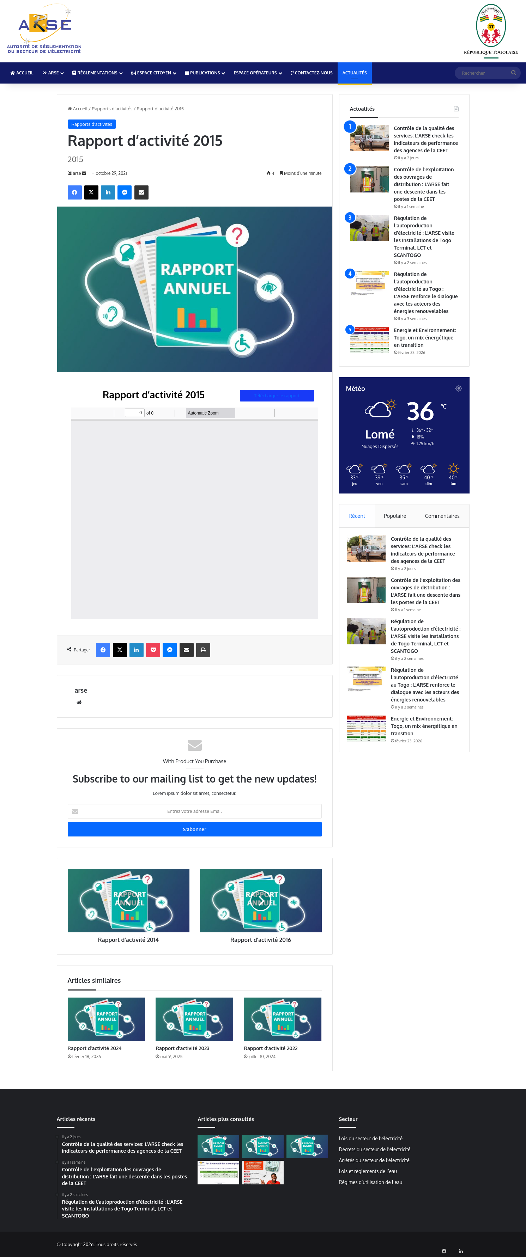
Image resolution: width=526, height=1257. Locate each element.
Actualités (355, 72)
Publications (202, 72)
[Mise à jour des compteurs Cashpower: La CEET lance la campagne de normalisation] (263, 1172)
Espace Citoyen (151, 72)
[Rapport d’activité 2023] (194, 1019)
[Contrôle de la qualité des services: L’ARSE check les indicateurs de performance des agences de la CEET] (369, 138)
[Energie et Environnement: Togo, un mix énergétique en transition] (369, 340)
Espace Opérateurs (255, 72)
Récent (357, 516)
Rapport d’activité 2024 (95, 1048)
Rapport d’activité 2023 (182, 1048)
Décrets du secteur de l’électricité (374, 1149)
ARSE (51, 72)
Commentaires (442, 516)
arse (77, 173)
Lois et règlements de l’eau (368, 1171)
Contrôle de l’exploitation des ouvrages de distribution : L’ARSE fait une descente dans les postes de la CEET (424, 184)
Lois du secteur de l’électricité (371, 1138)
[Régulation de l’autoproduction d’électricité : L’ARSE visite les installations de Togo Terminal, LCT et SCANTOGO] (369, 228)
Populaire (395, 516)
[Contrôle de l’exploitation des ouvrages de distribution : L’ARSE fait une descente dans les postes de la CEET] (369, 179)
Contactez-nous (312, 72)
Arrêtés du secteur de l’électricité (374, 1160)
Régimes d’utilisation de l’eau (370, 1182)
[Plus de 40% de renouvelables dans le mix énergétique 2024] (218, 1172)
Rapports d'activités (112, 108)
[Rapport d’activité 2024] (106, 1019)
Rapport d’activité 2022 (270, 1048)
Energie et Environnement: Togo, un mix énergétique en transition (425, 337)
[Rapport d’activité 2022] (282, 1019)
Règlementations (94, 72)
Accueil (21, 72)
